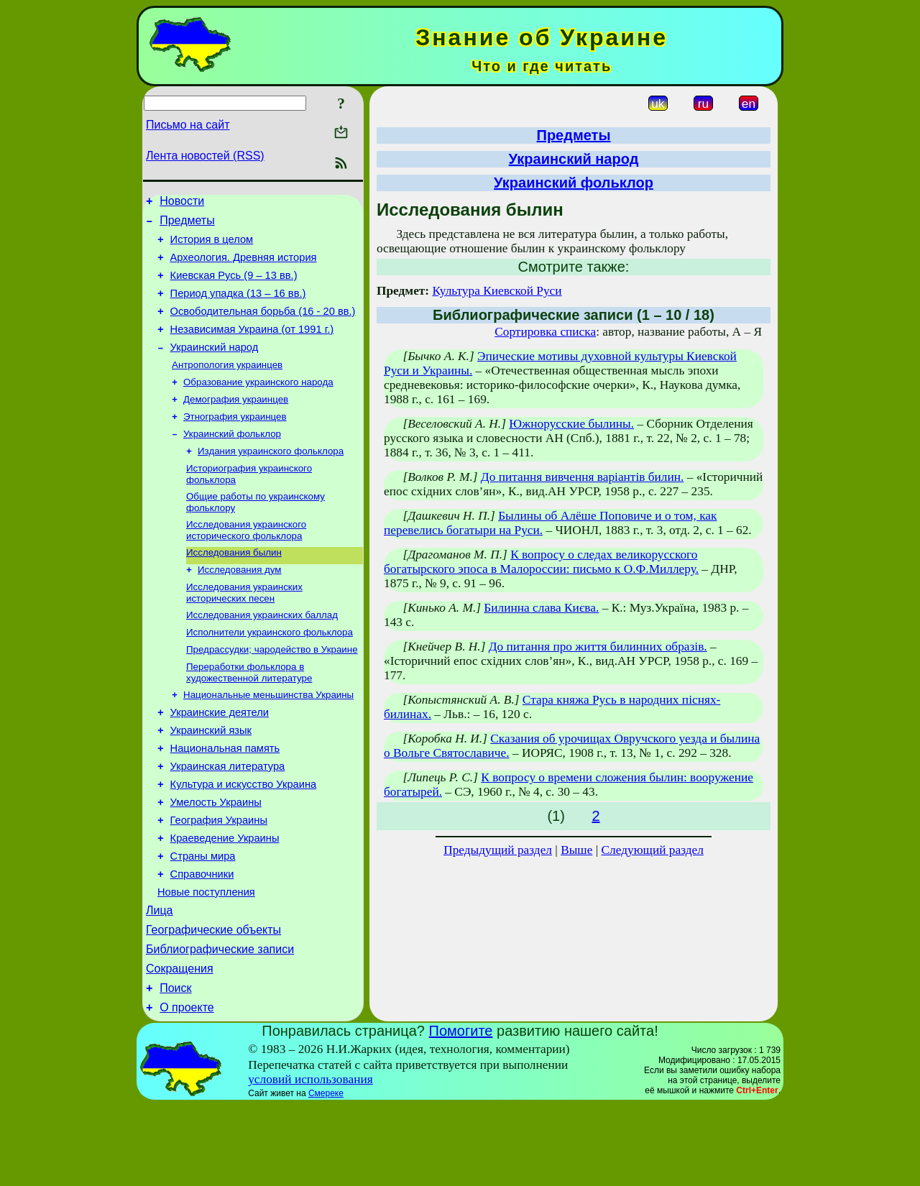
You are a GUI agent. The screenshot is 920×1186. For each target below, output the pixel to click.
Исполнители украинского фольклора (269, 671)
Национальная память (225, 798)
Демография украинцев (235, 423)
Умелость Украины (216, 859)
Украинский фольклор (232, 460)
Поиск (175, 1066)
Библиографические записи (220, 1023)
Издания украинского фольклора (271, 479)
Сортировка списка (545, 332)
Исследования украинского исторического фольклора (246, 562)
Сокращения (179, 1045)
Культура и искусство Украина (243, 839)
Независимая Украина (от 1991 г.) (252, 346)
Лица (159, 980)
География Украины (218, 879)
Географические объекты (213, 1002)
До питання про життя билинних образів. (598, 646)
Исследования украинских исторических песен (244, 629)
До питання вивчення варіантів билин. (582, 477)
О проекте (186, 1088)
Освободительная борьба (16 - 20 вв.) (263, 326)
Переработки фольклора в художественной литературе (249, 715)
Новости (182, 203)
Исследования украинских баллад (262, 653)
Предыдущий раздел (497, 850)
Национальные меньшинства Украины (268, 738)
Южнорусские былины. (571, 424)
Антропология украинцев (227, 385)
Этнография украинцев (235, 441)
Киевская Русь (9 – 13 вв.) (234, 286)
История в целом (212, 246)
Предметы (187, 225)
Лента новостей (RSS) (205, 156)
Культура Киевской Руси (496, 291)
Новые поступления (206, 959)
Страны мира (203, 919)
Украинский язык (211, 778)
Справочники (202, 939)
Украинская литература (227, 818)
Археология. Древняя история (243, 266)
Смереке (326, 1174)
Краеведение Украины (225, 899)
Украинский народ (214, 366)
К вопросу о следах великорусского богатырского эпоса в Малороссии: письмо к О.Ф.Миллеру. (541, 562)
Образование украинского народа (258, 404)
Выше (576, 850)
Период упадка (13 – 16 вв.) (238, 306)
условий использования (310, 1160)
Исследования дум (240, 604)
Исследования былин (234, 586)
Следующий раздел (653, 850)
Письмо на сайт (187, 125)
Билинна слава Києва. (541, 608)
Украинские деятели (219, 758)
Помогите (461, 1111)
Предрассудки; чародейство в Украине (272, 690)
